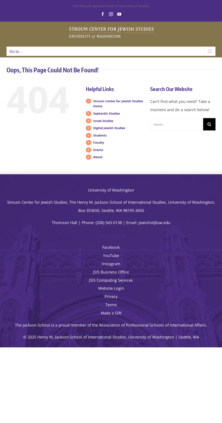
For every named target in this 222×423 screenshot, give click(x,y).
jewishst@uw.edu (154, 222)
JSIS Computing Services (111, 280)
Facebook (111, 247)
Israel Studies (103, 121)
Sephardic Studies (106, 113)
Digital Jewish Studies (109, 128)
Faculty (98, 142)
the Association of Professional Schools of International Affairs (149, 325)
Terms (111, 304)
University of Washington (111, 190)
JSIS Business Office (111, 272)
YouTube (111, 255)
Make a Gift (111, 313)
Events (98, 150)
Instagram (111, 263)
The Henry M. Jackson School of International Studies (111, 6)
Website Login (111, 288)
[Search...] (176, 124)
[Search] (209, 124)
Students (100, 135)
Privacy (111, 296)
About (98, 157)
